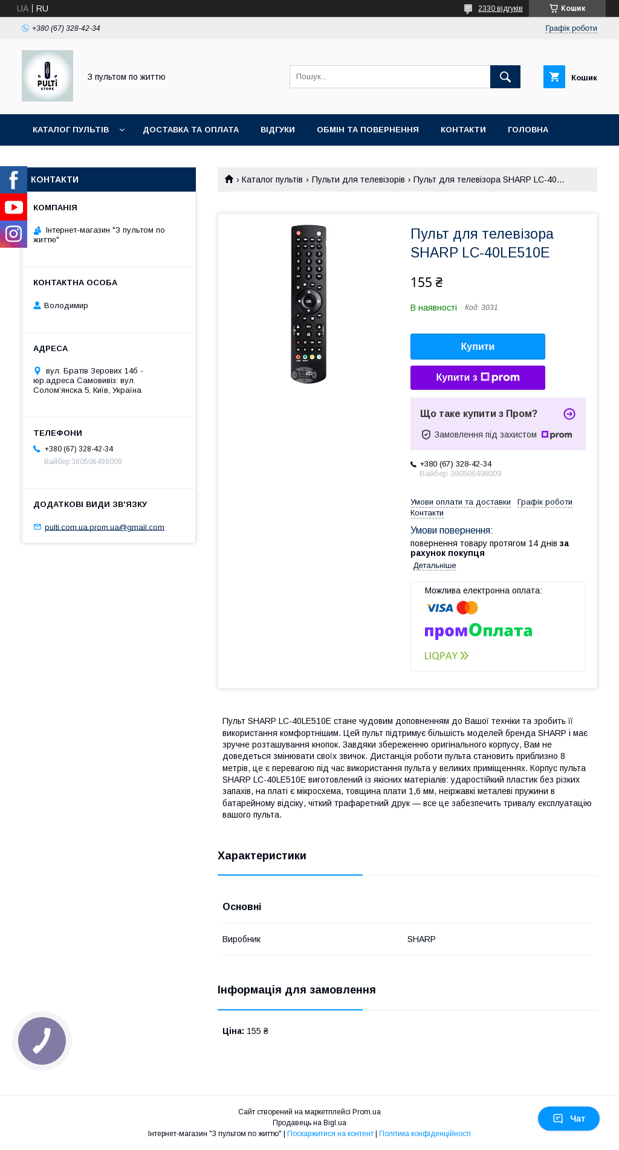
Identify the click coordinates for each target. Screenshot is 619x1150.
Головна (528, 129)
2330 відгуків (500, 8)
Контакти (463, 129)
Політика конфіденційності (425, 1133)
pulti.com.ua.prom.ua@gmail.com (104, 526)
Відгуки (278, 129)
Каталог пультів (71, 129)
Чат (569, 1118)
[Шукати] (505, 76)
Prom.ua (366, 1112)
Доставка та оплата (191, 129)
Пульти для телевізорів (358, 179)
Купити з (477, 377)
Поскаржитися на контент (330, 1133)
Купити (478, 346)
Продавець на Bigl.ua (309, 1123)
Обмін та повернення (368, 129)
